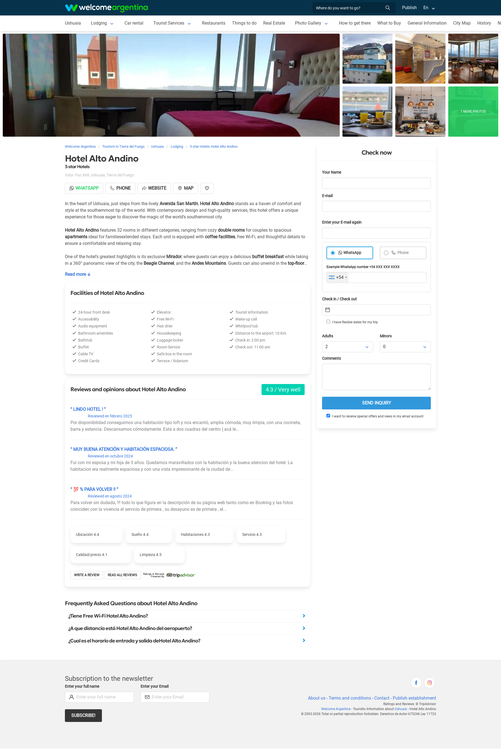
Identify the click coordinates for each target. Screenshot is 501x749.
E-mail (327, 196)
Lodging (99, 23)
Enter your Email (154, 686)
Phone (402, 252)
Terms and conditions (350, 698)
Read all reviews (122, 575)
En (425, 7)
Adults (327, 336)
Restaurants (213, 23)
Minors (386, 336)
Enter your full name (82, 686)
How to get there (355, 23)
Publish (409, 7)
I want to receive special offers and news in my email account (374, 416)
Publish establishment (414, 698)
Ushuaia (73, 23)
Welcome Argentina (335, 709)
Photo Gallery (308, 23)
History (484, 23)
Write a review (86, 575)
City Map (462, 23)
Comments (331, 358)
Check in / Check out (339, 299)
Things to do (244, 23)
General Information (427, 23)
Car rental (134, 23)
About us (316, 698)
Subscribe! (83, 715)
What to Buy (389, 23)
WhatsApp (352, 252)
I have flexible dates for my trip (352, 322)
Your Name (331, 172)
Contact (381, 698)
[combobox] (338, 277)
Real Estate (274, 23)
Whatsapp (84, 188)
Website (154, 188)
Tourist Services (168, 23)
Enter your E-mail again (342, 222)
